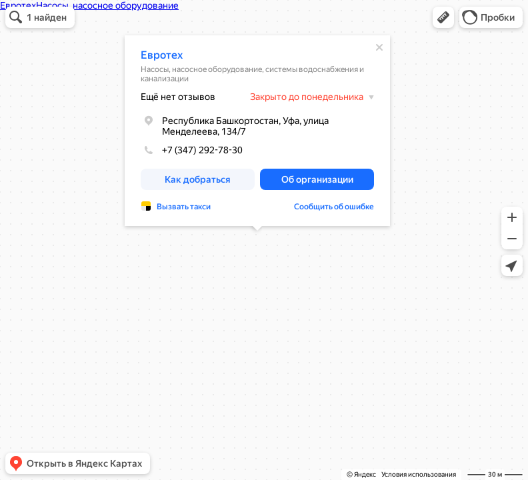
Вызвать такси (184, 206)
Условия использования (418, 474)
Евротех (162, 55)
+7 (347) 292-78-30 (192, 150)
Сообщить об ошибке (334, 206)
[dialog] (257, 130)
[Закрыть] (379, 47)
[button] (443, 17)
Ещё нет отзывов (178, 96)
